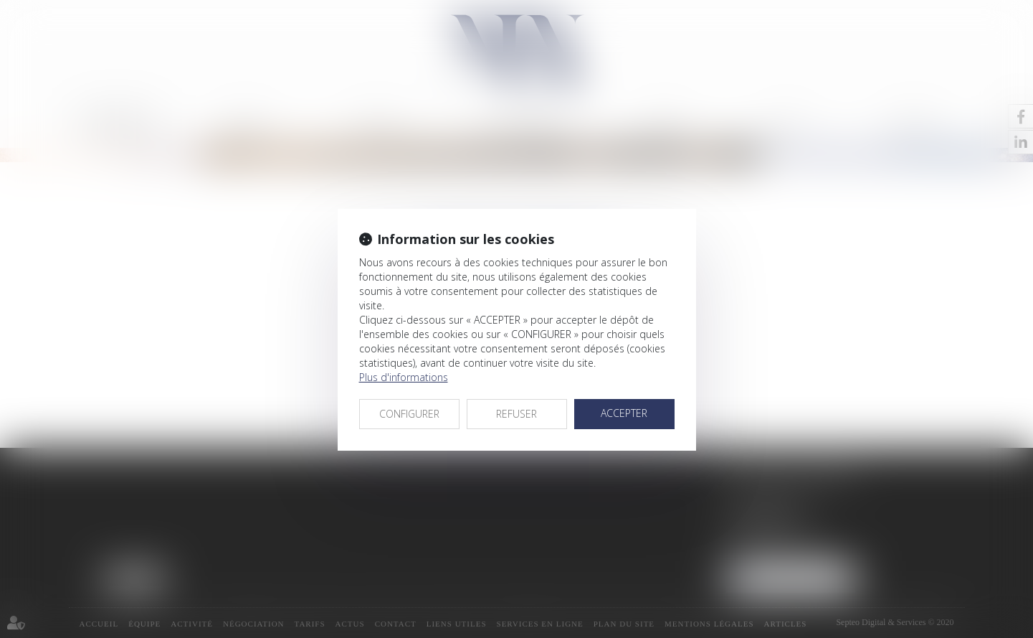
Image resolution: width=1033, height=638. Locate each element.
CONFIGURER (409, 414)
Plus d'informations (403, 377)
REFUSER (516, 414)
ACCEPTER (624, 413)
